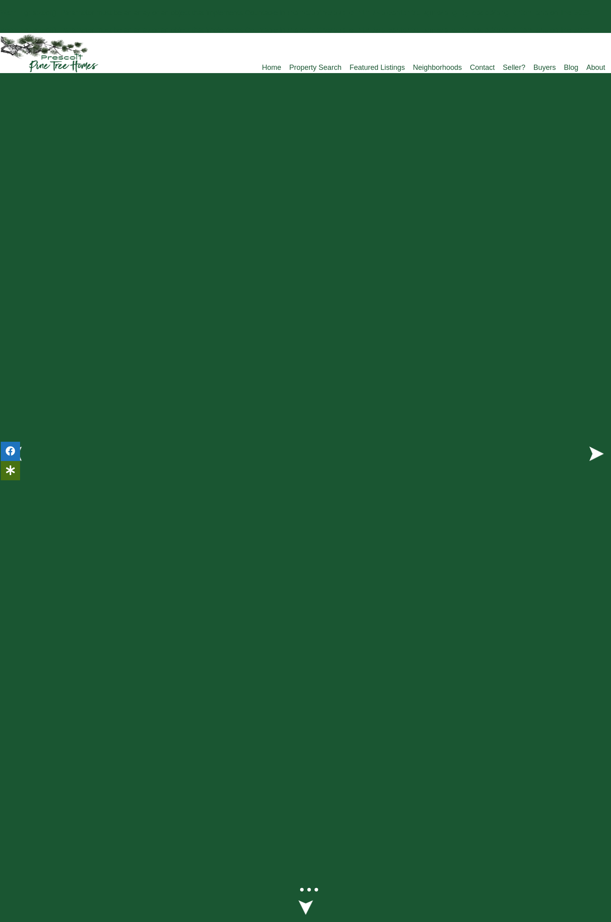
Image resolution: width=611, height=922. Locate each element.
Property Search (315, 67)
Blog (571, 67)
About (595, 67)
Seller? (514, 67)
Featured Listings (377, 67)
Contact (482, 67)
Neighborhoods (437, 67)
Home (271, 67)
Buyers (544, 67)
